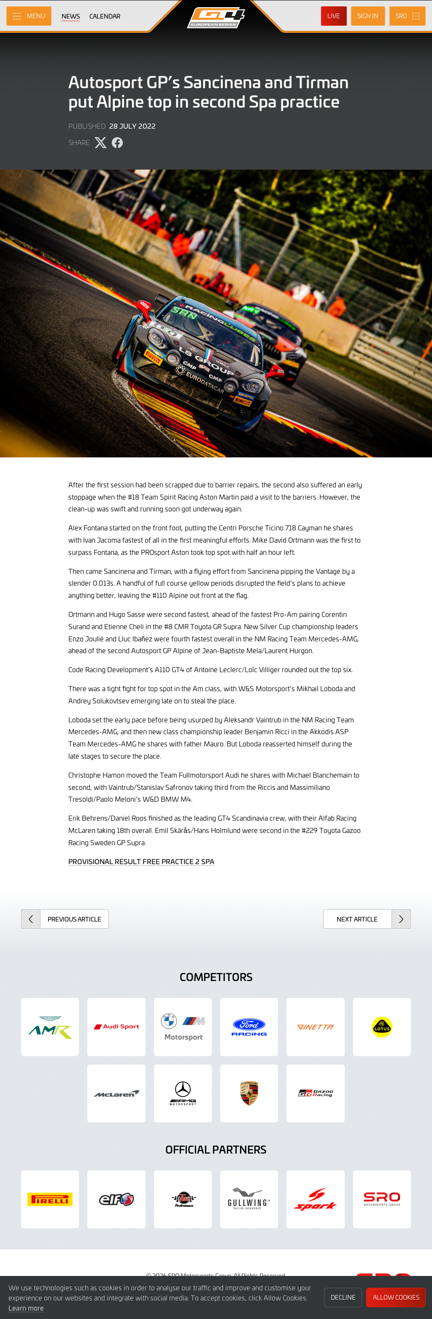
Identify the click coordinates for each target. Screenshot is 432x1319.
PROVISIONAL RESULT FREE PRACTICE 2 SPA (141, 861)
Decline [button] (343, 1297)
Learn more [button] (26, 1307)
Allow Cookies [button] (396, 1297)
